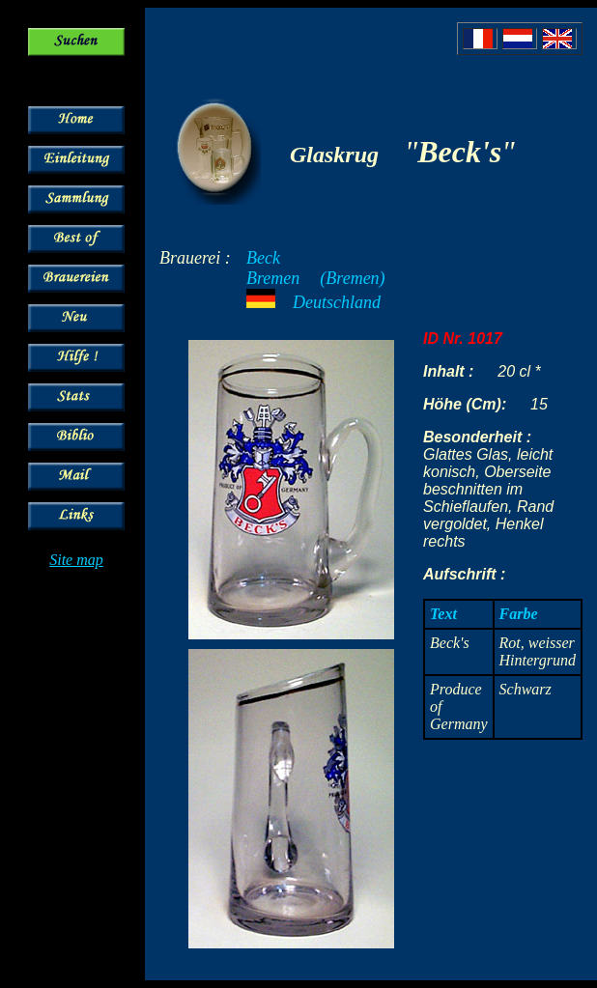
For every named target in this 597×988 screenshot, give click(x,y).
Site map (76, 559)
